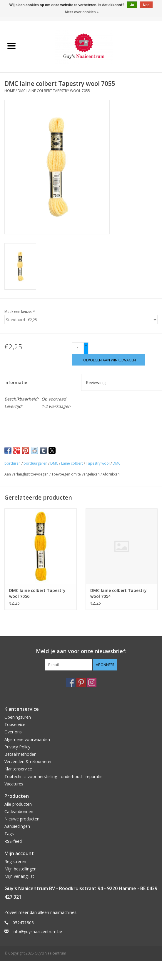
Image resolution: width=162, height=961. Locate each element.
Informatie (15, 382)
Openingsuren (17, 717)
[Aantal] (78, 348)
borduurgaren (35, 463)
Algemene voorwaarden (27, 739)
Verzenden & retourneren (28, 761)
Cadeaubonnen (18, 811)
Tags (9, 833)
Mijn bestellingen (20, 869)
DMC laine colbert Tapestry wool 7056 (37, 593)
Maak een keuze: (19, 311)
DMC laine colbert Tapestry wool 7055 (54, 90)
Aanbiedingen (17, 826)
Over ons (13, 732)
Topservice (14, 724)
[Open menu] (11, 45)
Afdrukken (111, 474)
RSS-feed (13, 841)
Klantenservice (18, 769)
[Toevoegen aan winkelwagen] (108, 360)
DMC (54, 463)
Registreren (15, 861)
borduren (12, 463)
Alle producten (18, 804)
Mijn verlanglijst (19, 876)
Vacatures (13, 784)
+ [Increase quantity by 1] (86, 345)
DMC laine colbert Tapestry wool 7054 (118, 593)
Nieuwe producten (21, 819)
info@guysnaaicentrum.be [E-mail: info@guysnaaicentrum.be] (37, 931)
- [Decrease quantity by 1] (86, 350)
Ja (132, 5)
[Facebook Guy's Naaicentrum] (70, 682)
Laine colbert (72, 463)
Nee (146, 5)
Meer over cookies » (82, 12)
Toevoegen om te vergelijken (76, 474)
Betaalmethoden (20, 754)
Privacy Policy (17, 747)
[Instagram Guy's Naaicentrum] (91, 682)
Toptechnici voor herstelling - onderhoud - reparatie (53, 776)
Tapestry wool (98, 463)
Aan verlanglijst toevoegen (26, 474)
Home (9, 90)
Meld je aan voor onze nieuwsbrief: (81, 651)
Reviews (96, 382)
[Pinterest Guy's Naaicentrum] (81, 682)
